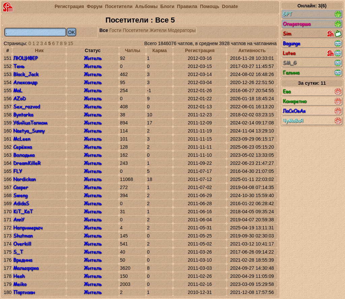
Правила (187, 6)
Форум (94, 6)
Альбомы (146, 6)
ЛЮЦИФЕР (25, 58)
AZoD (19, 98)
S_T (18, 252)
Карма (159, 50)
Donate (230, 6)
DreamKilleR (26, 163)
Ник (39, 50)
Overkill (22, 243)
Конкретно (312, 101)
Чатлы (132, 50)
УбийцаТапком (30, 122)
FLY (17, 171)
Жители (158, 30)
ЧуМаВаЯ (312, 120)
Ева (312, 91)
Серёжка (22, 147)
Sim (312, 33)
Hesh (19, 276)
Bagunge (312, 43)
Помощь (209, 6)
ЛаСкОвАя (312, 111)
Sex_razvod (26, 106)
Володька (23, 155)
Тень (18, 66)
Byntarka (23, 114)
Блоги (167, 6)
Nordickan (24, 179)
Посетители (118, 6)
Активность (251, 50)
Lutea (312, 53)
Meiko (19, 284)
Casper (20, 187)
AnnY (18, 219)
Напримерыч (27, 227)
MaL (17, 90)
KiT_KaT (23, 211)
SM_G (312, 63)
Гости (115, 30)
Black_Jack (25, 74)
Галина (312, 72)
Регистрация (69, 6)
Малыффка (25, 268)
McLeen (21, 139)
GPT (312, 14)
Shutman (22, 235)
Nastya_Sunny (28, 130)
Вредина (22, 260)
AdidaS (21, 203)
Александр (25, 82)
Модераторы (181, 30)
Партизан (24, 292)
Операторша (312, 24)
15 (70, 43)
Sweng (20, 195)
